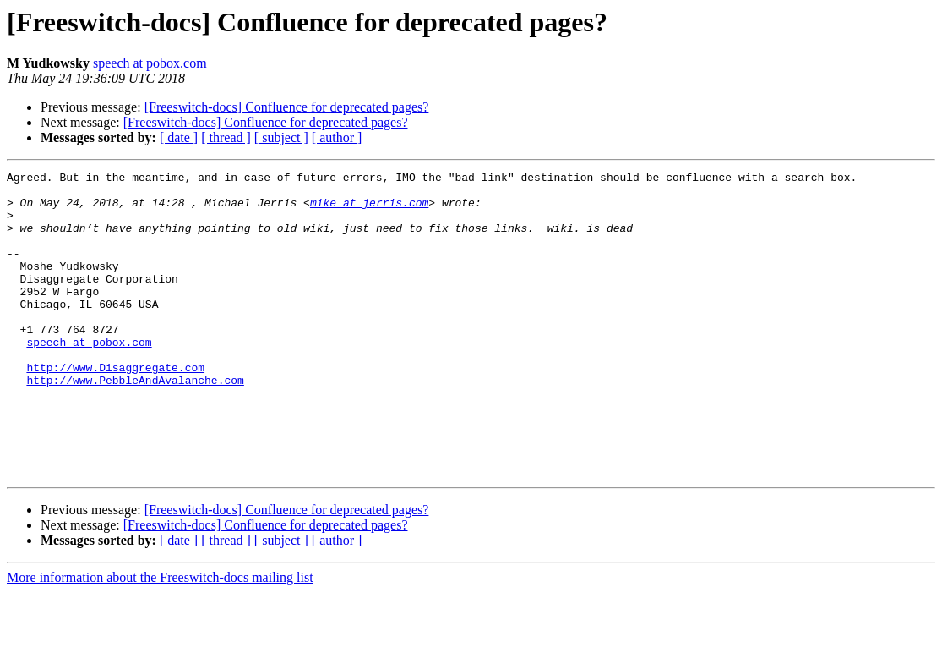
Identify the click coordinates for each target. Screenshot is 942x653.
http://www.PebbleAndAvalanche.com (134, 423)
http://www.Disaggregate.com (115, 407)
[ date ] (179, 137)
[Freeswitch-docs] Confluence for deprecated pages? (286, 107)
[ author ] (337, 137)
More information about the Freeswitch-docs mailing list (160, 638)
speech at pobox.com (150, 63)
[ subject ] (281, 137)
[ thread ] (226, 137)
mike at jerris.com (369, 209)
